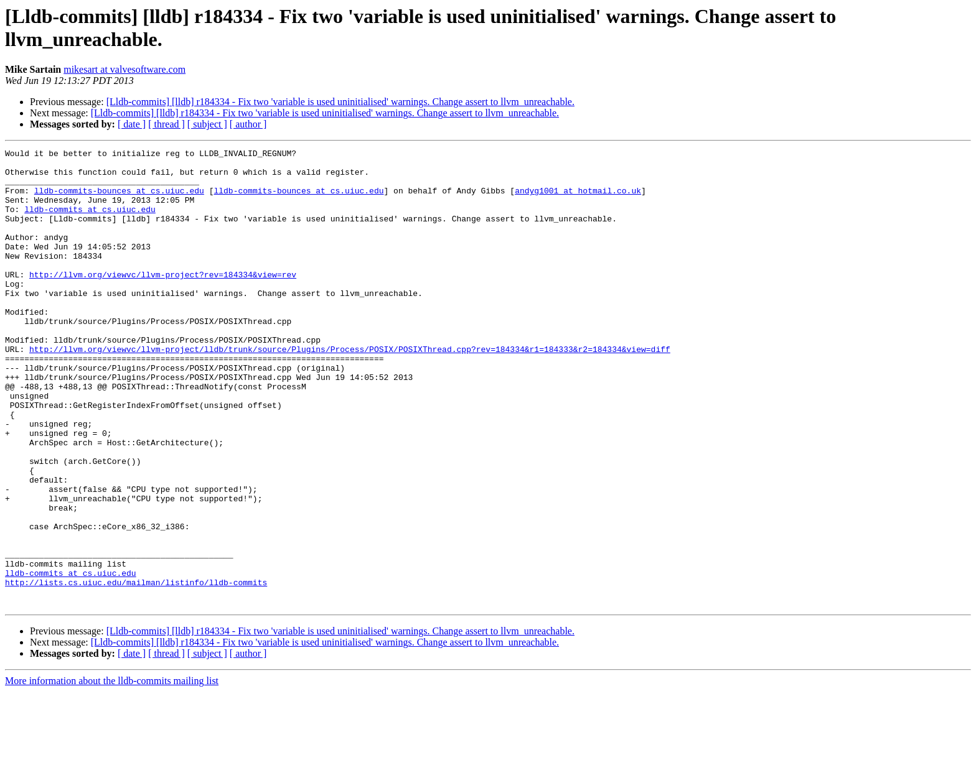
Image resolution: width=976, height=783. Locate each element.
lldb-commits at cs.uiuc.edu (90, 222)
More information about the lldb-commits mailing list (111, 772)
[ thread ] (166, 124)
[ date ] (132, 124)
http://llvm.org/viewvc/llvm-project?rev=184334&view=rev (162, 300)
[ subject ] (207, 124)
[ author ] (248, 124)
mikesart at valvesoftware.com (124, 69)
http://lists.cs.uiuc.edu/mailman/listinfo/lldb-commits (136, 669)
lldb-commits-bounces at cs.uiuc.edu (119, 199)
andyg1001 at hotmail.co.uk (578, 199)
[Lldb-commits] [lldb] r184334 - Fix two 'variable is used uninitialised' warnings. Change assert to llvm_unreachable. (340, 101)
